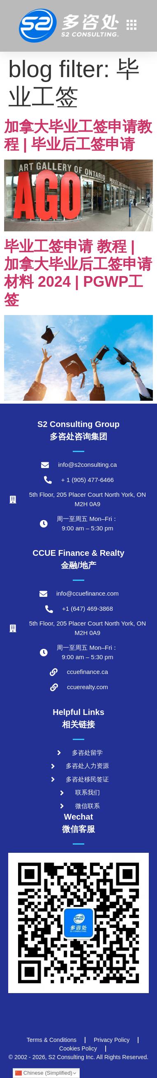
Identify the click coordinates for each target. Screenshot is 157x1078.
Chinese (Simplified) (43, 1073)
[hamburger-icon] (131, 26)
